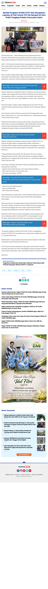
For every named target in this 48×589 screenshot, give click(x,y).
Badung (41, 5)
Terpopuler (10, 5)
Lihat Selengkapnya (24, 454)
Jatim (9, 270)
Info (4, 270)
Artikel (35, 5)
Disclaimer (17, 474)
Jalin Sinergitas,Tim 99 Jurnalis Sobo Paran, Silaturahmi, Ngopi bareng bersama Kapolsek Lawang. (18, 447)
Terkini (29, 270)
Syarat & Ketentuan (26, 474)
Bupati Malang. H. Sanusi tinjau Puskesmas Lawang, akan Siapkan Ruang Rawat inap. (17, 431)
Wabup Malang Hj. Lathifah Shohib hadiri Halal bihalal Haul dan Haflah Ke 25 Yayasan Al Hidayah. (19, 416)
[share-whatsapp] (25, 280)
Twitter (28, 471)
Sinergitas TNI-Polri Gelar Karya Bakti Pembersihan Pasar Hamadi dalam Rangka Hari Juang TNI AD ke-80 (21, 180)
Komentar (24, 284)
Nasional (16, 270)
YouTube (31, 471)
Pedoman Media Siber (37, 474)
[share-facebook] (20, 280)
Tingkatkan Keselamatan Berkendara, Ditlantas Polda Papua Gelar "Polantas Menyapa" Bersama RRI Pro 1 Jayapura (23, 263)
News (23, 270)
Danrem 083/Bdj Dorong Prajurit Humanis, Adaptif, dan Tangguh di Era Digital (17, 439)
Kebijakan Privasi (10, 474)
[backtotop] (24, 463)
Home (3, 5)
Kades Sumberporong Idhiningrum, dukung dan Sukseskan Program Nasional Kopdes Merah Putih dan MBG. (20, 424)
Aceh (23, 5)
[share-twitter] (23, 280)
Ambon (29, 5)
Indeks (18, 5)
